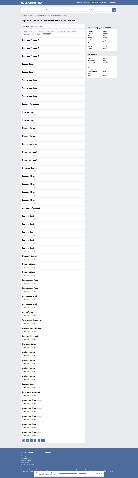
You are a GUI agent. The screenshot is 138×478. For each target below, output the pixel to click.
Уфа (89, 75)
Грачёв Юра (27, 232)
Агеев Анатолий (29, 296)
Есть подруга (72, 31)
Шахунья (105, 48)
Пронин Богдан (29, 128)
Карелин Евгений (30, 336)
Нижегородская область (42, 15)
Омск (89, 68)
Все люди (26, 26)
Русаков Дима (28, 264)
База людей (24, 15)
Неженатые (41, 31)
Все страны (112, 2)
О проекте (48, 456)
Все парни (47, 34)
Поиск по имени (25, 462)
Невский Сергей (29, 256)
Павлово (105, 45)
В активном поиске (29, 31)
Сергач (90, 48)
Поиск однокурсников (26, 458)
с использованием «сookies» (68, 473)
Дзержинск (91, 39)
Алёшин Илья (28, 352)
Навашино (91, 45)
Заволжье (105, 39)
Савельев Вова (29, 424)
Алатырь (90, 31)
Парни (40, 26)
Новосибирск (106, 66)
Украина (87, 2)
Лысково (105, 43)
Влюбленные (61, 31)
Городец (105, 37)
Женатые (38, 34)
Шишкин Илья (28, 176)
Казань (104, 60)
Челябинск (105, 75)
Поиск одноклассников (27, 456)
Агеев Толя (27, 312)
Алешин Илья (28, 360)
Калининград (91, 62)
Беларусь (103, 2)
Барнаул (90, 58)
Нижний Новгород (56, 15)
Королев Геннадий (30, 40)
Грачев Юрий (28, 224)
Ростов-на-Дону (92, 69)
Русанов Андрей (29, 152)
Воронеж (105, 58)
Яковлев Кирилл (29, 168)
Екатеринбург (92, 60)
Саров (90, 46)
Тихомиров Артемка (31, 320)
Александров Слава (31, 328)
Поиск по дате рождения (27, 464)
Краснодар (105, 62)
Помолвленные (28, 34)
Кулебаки (105, 41)
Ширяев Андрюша (30, 104)
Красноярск (91, 64)
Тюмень (105, 73)
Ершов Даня (27, 64)
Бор (89, 35)
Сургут (104, 71)
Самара (105, 69)
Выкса (90, 37)
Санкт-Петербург (92, 71)
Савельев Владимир (31, 400)
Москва (105, 64)
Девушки (34, 26)
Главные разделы (27, 453)
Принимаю (99, 474)
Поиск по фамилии (26, 460)
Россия (79, 2)
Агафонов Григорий (31, 208)
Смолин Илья (28, 112)
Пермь (104, 68)
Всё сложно (51, 31)
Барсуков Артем (29, 144)
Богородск (105, 33)
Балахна (90, 33)
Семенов (105, 46)
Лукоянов (90, 43)
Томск (89, 73)
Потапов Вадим (29, 344)
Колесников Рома (30, 280)
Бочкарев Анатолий (31, 392)
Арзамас (105, 31)
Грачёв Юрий (28, 216)
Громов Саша (28, 384)
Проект (48, 453)
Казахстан (94, 2)
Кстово (90, 41)
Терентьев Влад (29, 80)
